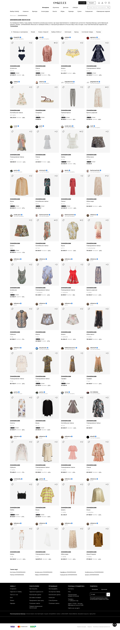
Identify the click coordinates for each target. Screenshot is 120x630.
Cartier (58, 613)
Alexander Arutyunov (83, 613)
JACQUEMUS (52, 613)
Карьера (12, 603)
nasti (91, 126)
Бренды (34, 11)
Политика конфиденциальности (101, 626)
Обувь (62, 11)
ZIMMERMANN (15, 66)
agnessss (93, 37)
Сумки (79, 11)
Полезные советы (34, 603)
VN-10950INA (94, 392)
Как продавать (53, 589)
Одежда (71, 11)
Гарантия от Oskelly (16, 591)
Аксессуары (45, 11)
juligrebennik (69, 81)
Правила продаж (81, 626)
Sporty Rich (93, 613)
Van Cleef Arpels (39, 613)
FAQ (69, 591)
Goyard (46, 613)
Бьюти (55, 11)
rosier (15, 126)
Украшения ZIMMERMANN (68, 575)
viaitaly (67, 37)
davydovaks (43, 347)
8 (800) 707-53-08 (73, 596)
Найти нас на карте (74, 608)
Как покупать (33, 589)
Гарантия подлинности (36, 591)
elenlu (66, 170)
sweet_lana (68, 126)
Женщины (45, 7)
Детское (65, 7)
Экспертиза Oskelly (54, 591)
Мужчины (56, 7)
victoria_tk (42, 170)
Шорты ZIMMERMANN (92, 575)
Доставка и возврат (35, 597)
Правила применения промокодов (35, 607)
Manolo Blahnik (73, 613)
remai (66, 392)
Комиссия (52, 597)
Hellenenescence (70, 347)
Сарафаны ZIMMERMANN (68, 572)
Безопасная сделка (35, 594)
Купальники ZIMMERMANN (43, 572)
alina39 (92, 436)
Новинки (25, 11)
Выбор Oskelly (14, 11)
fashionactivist (94, 170)
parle (40, 126)
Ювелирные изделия (103, 11)
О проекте (13, 589)
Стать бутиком (53, 600)
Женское (13, 15)
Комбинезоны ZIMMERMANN (94, 572)
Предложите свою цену (36, 600)
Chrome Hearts (30, 613)
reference (93, 214)
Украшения (88, 11)
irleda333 (16, 37)
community (17, 479)
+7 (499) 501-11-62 (73, 600)
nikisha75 (93, 347)
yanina (16, 170)
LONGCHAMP (64, 613)
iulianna (41, 81)
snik (40, 37)
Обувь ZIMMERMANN (42, 575)
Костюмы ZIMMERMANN (17, 572)
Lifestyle (75, 7)
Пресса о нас (14, 594)
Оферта (89, 626)
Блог (11, 597)
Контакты (71, 589)
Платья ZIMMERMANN (17, 575)
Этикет (12, 600)
